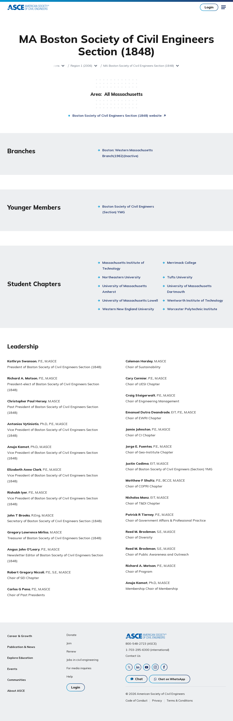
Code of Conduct (136, 700)
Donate (71, 633)
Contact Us (133, 654)
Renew (71, 650)
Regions (54, 65)
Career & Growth (19, 633)
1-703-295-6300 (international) (147, 648)
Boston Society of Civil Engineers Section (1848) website (117, 115)
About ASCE (16, 677)
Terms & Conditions (180, 700)
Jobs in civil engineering (82, 658)
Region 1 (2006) (81, 65)
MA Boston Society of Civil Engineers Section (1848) (138, 65)
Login (209, 7)
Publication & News (21, 642)
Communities (16, 668)
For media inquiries (78, 667)
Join (69, 642)
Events (12, 659)
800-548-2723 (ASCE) (141, 642)
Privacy (157, 700)
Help (69, 675)
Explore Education (20, 651)
